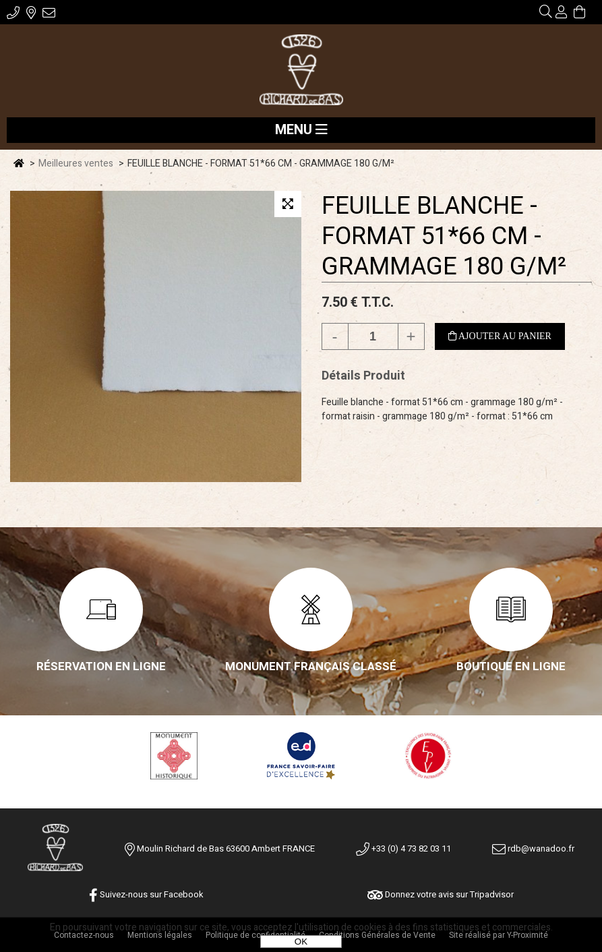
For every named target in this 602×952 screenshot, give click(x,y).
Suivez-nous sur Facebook (146, 894)
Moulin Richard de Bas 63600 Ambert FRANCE (226, 848)
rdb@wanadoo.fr (533, 848)
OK (301, 941)
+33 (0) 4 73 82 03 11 (403, 848)
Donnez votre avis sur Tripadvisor (440, 894)
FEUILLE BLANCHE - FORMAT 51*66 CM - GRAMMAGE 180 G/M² (444, 236)
